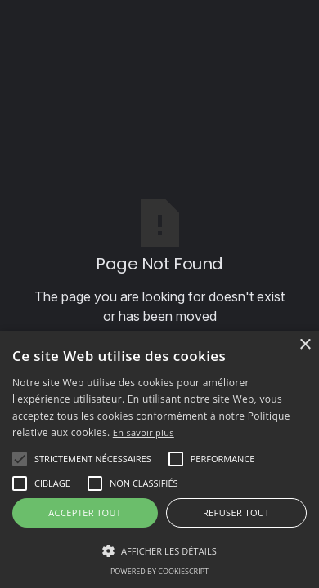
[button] (92, 459)
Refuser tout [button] (236, 512)
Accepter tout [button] (84, 512)
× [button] (305, 345)
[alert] (159, 459)
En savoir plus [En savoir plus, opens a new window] (143, 432)
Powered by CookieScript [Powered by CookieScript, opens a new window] (159, 571)
